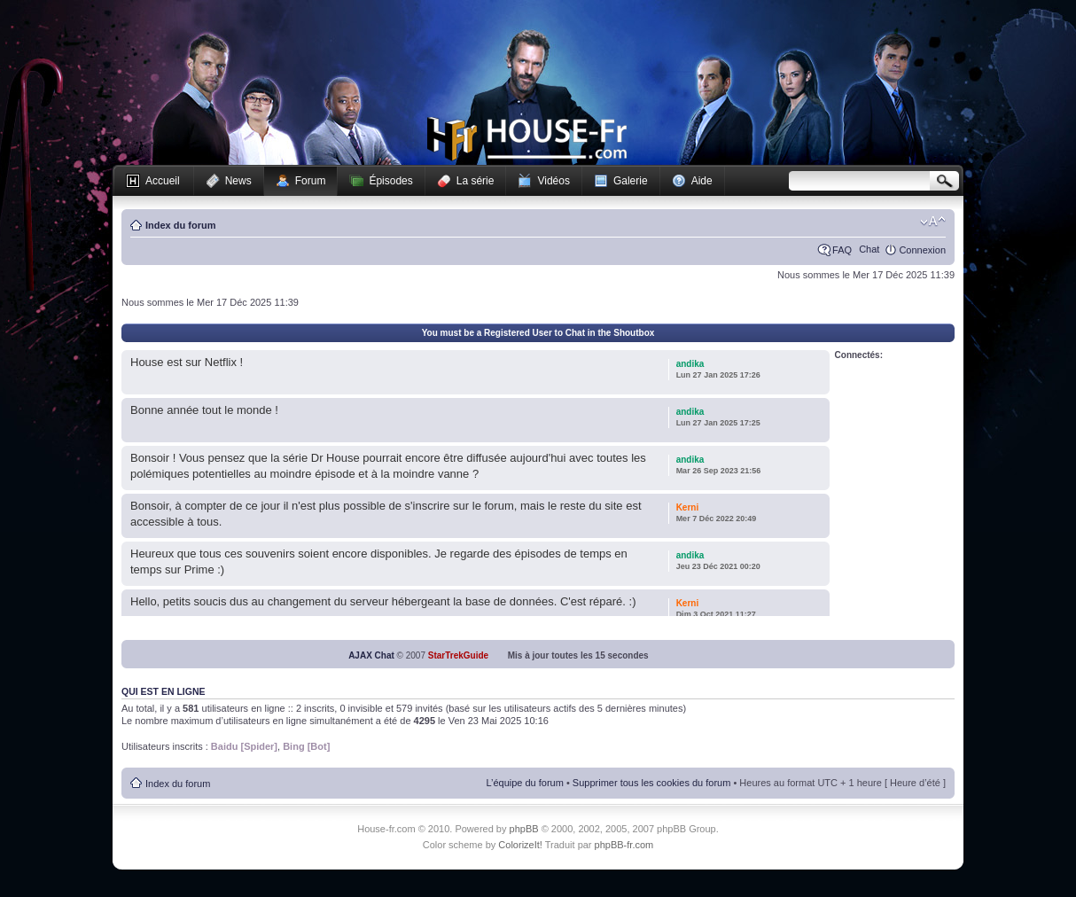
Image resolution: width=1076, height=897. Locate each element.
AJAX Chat (371, 655)
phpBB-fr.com (624, 844)
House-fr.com (527, 139)
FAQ (842, 250)
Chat (869, 249)
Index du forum (180, 225)
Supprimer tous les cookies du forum (652, 782)
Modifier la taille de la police (933, 222)
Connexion (922, 250)
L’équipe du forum (524, 782)
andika (690, 364)
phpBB (524, 828)
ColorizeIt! (520, 844)
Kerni (687, 507)
